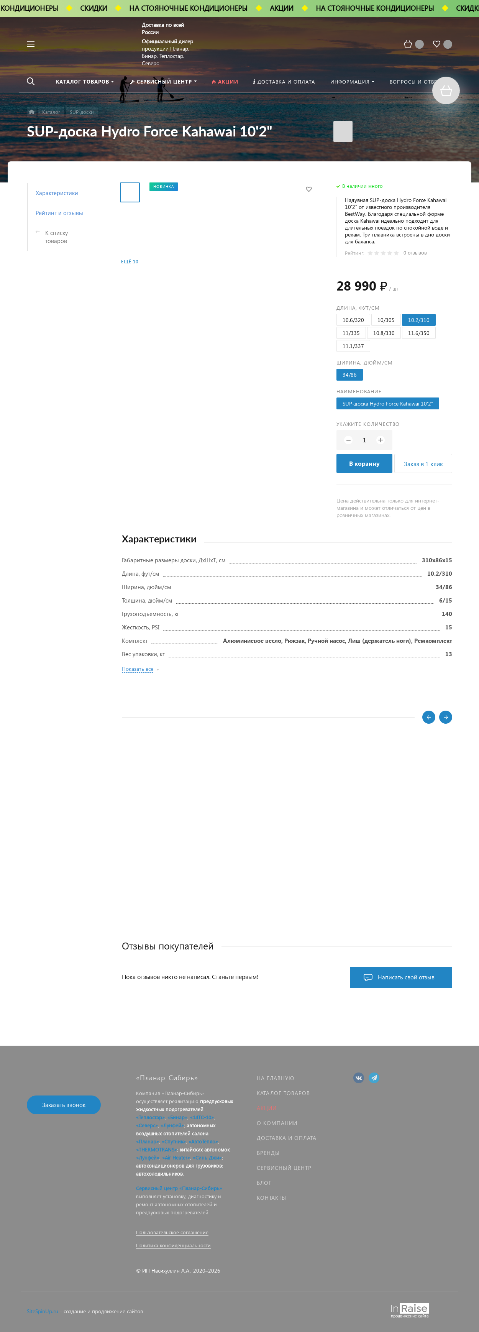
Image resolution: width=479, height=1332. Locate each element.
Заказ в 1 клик (423, 464)
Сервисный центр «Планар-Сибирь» (179, 1188)
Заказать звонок (63, 1105)
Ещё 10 (129, 261)
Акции (267, 1108)
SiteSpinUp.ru (42, 1311)
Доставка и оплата (287, 1137)
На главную (275, 1078)
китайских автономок (205, 1149)
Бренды (268, 1152)
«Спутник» (174, 1141)
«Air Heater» (176, 1157)
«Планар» (147, 1141)
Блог (264, 1182)
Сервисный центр (284, 1167)
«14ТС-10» (202, 1117)
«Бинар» (177, 1117)
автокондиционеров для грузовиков (179, 1165)
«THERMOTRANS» (156, 1149)
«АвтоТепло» (203, 1141)
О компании (277, 1123)
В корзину (364, 463)
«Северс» (147, 1125)
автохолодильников (159, 1173)
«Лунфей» (172, 1125)
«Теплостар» (150, 1117)
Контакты (271, 1197)
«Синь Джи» (207, 1157)
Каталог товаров (283, 1093)
